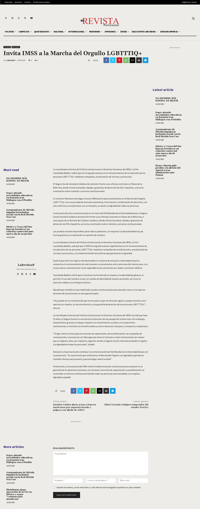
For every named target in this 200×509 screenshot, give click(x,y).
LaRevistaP (10, 60)
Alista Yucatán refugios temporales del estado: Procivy (126, 406)
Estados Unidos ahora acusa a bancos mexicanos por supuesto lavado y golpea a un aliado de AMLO (74, 407)
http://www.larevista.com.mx (26, 269)
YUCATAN (7, 47)
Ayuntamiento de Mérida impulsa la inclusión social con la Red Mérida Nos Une (20, 213)
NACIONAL (16, 47)
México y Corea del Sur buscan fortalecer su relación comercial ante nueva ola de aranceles (19, 230)
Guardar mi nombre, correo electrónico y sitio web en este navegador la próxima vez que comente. (98, 487)
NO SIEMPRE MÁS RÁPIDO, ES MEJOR (17, 179)
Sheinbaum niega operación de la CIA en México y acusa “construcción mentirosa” (19, 494)
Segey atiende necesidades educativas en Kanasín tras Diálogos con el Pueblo (19, 197)
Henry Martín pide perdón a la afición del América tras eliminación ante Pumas (167, 170)
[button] (193, 18)
